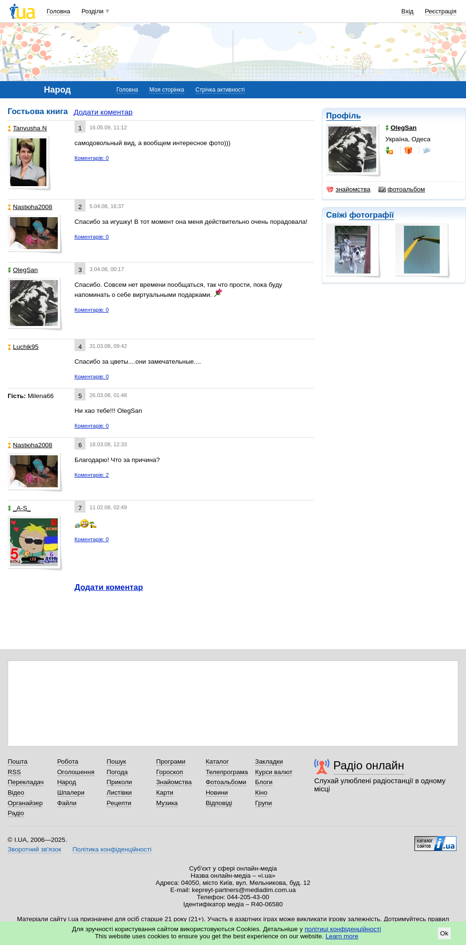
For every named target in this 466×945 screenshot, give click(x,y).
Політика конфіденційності (112, 849)
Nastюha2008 (30, 206)
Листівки (119, 792)
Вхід (408, 11)
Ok (444, 933)
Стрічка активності (219, 89)
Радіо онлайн (368, 765)
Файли (67, 803)
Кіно (261, 792)
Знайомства (174, 782)
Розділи (93, 11)
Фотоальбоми (226, 782)
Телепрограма (227, 772)
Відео (16, 792)
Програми (170, 761)
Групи (263, 803)
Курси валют (273, 772)
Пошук (116, 761)
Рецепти (118, 803)
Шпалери (71, 792)
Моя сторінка (166, 89)
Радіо (16, 813)
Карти (164, 792)
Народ (66, 782)
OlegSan (23, 269)
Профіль (343, 115)
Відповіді (219, 803)
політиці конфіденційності (343, 929)
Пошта (17, 761)
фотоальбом (401, 189)
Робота (67, 761)
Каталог (217, 761)
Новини (217, 792)
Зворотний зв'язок (34, 849)
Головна (58, 11)
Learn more (342, 936)
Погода (116, 772)
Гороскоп (169, 772)
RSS (14, 772)
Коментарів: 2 (91, 475)
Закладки (269, 761)
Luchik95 (23, 346)
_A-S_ (19, 508)
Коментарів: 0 (91, 158)
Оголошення (76, 772)
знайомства (348, 189)
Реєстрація (440, 11)
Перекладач (25, 782)
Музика (167, 803)
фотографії (371, 215)
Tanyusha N (27, 128)
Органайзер (25, 803)
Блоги (264, 782)
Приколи (119, 782)
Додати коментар (103, 112)
